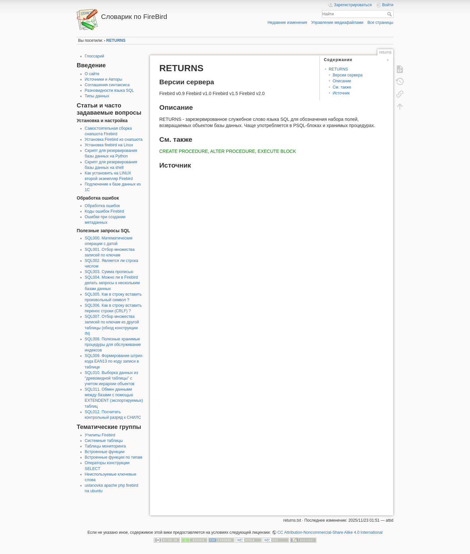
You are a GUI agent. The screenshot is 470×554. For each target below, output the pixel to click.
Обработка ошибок (102, 206)
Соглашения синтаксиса (107, 85)
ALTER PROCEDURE (232, 151)
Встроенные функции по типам (113, 457)
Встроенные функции (105, 451)
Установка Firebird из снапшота (114, 139)
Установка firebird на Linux (109, 145)
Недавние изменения (287, 22)
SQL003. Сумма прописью (109, 271)
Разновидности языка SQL (109, 90)
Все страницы (380, 22)
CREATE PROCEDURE (183, 151)
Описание (342, 81)
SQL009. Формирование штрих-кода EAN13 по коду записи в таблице (114, 361)
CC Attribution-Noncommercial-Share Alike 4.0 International (330, 532)
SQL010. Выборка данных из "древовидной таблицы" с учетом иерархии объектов (111, 378)
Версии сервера (348, 75)
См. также (342, 87)
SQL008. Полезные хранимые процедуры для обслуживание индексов (113, 344)
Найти (390, 14)
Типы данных (97, 96)
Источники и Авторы (103, 79)
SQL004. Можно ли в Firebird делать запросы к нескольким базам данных (112, 283)
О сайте (92, 74)
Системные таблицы (104, 440)
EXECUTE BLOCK (277, 151)
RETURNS (116, 40)
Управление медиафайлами (337, 22)
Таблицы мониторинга (105, 446)
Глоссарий (94, 56)
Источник (341, 93)
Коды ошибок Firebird (104, 211)
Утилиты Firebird (100, 435)
